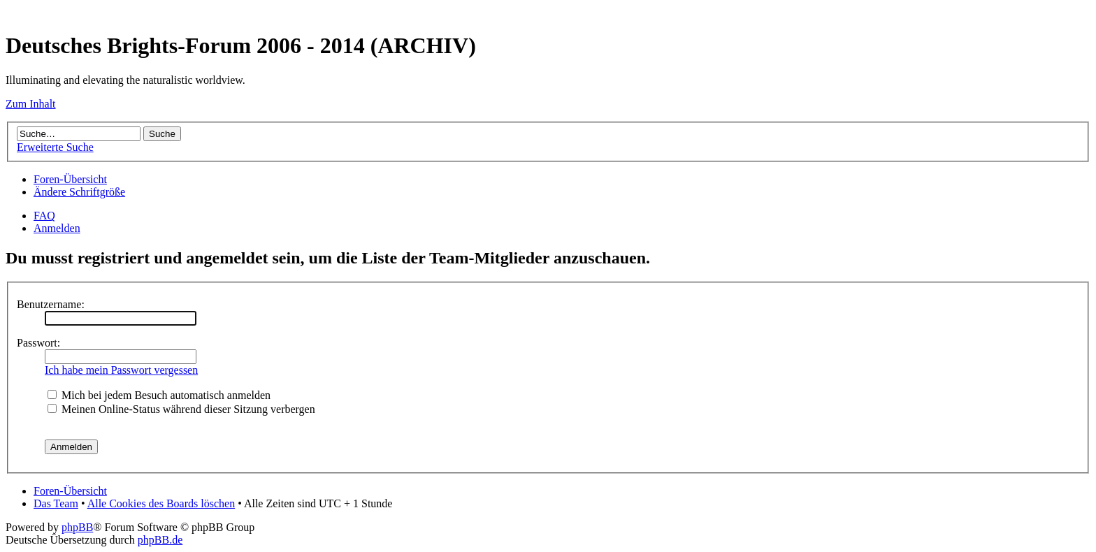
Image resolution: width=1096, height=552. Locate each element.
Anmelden (57, 228)
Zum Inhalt (31, 104)
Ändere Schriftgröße (79, 192)
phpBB (77, 527)
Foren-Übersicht (70, 179)
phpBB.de (160, 540)
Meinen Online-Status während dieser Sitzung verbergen (181, 409)
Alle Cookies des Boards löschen (161, 503)
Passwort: (38, 343)
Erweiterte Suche (55, 147)
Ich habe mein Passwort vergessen (121, 370)
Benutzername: (51, 304)
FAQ (44, 215)
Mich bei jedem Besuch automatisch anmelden (159, 395)
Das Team (56, 503)
